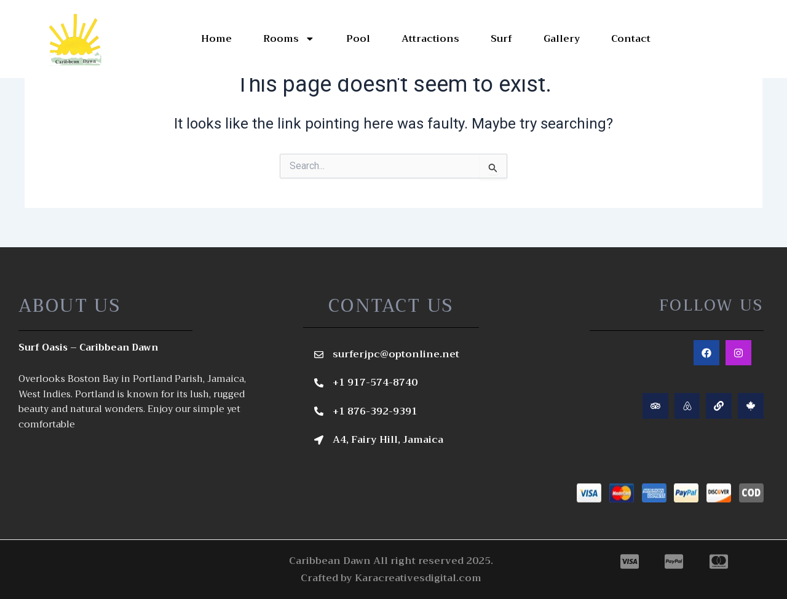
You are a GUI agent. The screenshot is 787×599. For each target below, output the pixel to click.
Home (215, 38)
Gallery (561, 38)
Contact (631, 38)
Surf (501, 38)
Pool (358, 38)
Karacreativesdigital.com (418, 578)
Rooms (288, 39)
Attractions (430, 38)
